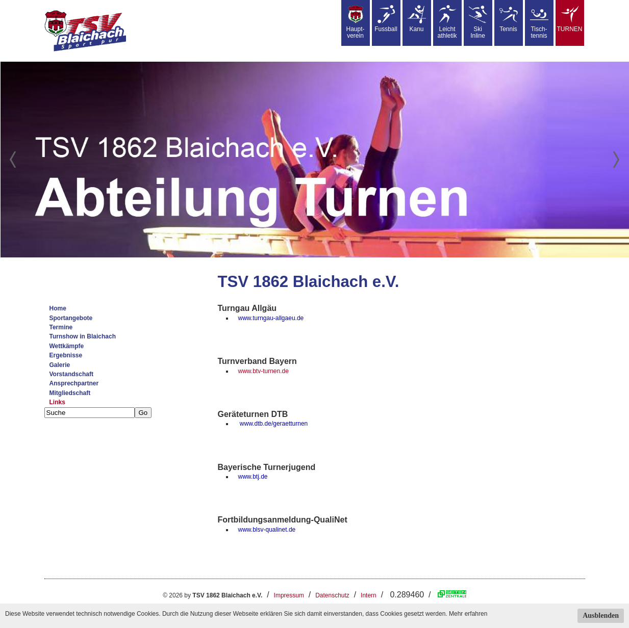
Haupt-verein (355, 22)
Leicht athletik (447, 22)
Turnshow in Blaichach (82, 336)
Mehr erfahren (468, 613)
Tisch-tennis (539, 22)
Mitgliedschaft (70, 393)
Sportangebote (71, 318)
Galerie (59, 365)
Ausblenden (601, 615)
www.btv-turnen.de (263, 371)
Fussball (385, 19)
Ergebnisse (66, 355)
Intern (368, 595)
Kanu (417, 19)
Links (57, 402)
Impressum (289, 595)
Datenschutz (332, 595)
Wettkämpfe (66, 346)
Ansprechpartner (74, 383)
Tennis (508, 19)
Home (57, 308)
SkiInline (478, 22)
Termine (61, 327)
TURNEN (570, 19)
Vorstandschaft (71, 374)
